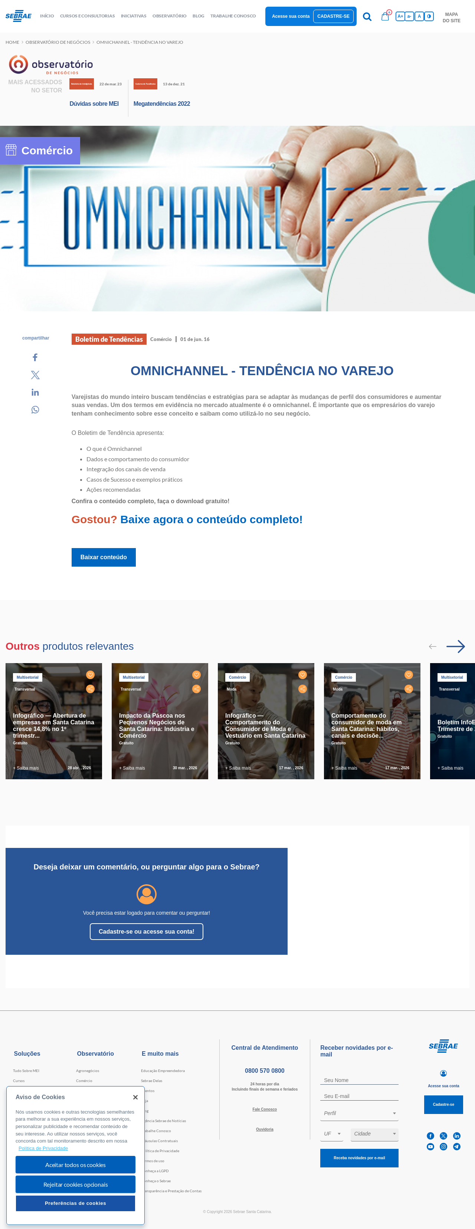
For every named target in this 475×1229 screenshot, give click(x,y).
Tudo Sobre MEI (26, 1070)
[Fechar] (135, 1097)
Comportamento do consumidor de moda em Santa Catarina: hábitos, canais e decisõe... (366, 725)
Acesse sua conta (290, 16)
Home (12, 42)
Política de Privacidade (160, 1150)
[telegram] (457, 1147)
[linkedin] (457, 1136)
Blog (144, 1110)
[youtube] (430, 1147)
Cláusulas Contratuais (159, 1140)
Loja (144, 1100)
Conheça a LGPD (155, 1171)
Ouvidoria (264, 1129)
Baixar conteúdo (104, 557)
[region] (75, 1156)
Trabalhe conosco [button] (233, 16)
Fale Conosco (265, 1109)
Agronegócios (87, 1070)
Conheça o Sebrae (156, 1181)
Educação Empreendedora (163, 1070)
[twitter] (443, 1136)
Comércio (84, 1080)
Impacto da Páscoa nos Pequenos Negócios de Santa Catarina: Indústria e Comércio (156, 725)
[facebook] (430, 1136)
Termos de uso (152, 1160)
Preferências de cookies (75, 1203)
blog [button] (198, 16)
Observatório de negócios (58, 42)
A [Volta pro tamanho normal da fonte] (419, 16)
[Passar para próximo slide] (456, 646)
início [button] (47, 16)
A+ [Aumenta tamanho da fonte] (400, 16)
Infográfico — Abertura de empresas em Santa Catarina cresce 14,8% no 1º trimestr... (53, 725)
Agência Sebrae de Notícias (163, 1120)
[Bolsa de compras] (385, 16)
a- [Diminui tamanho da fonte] (409, 16)
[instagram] (443, 1147)
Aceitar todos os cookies (75, 1164)
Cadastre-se (333, 16)
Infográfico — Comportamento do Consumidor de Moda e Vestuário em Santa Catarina (265, 725)
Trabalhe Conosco (156, 1130)
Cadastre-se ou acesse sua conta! (146, 931)
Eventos (147, 1090)
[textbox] (363, 1113)
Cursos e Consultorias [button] (87, 16)
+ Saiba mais (26, 768)
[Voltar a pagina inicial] (21, 16)
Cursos (18, 1080)
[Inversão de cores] (429, 16)
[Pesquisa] (367, 16)
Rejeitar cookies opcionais (75, 1184)
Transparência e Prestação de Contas (171, 1191)
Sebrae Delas (151, 1080)
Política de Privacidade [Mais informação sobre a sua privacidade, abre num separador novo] (43, 1148)
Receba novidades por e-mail (359, 1158)
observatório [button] (170, 16)
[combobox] (359, 1114)
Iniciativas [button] (134, 16)
